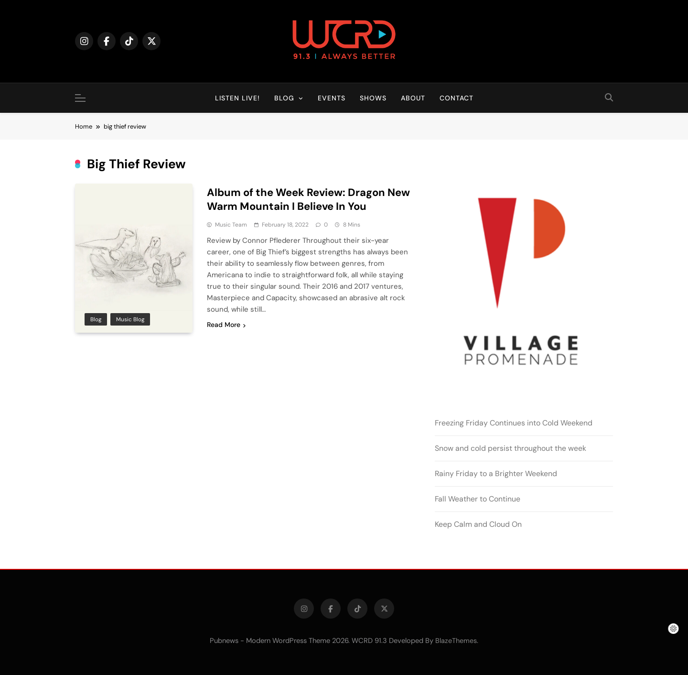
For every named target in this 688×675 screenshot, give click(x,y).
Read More (226, 324)
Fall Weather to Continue (477, 499)
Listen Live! (237, 98)
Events (331, 98)
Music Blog (130, 319)
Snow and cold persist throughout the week (510, 448)
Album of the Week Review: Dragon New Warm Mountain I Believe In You (308, 199)
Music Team (231, 225)
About (413, 98)
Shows (373, 98)
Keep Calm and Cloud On (478, 524)
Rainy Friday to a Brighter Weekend (496, 473)
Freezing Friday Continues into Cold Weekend (513, 423)
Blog (284, 98)
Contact (456, 98)
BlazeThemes (456, 640)
